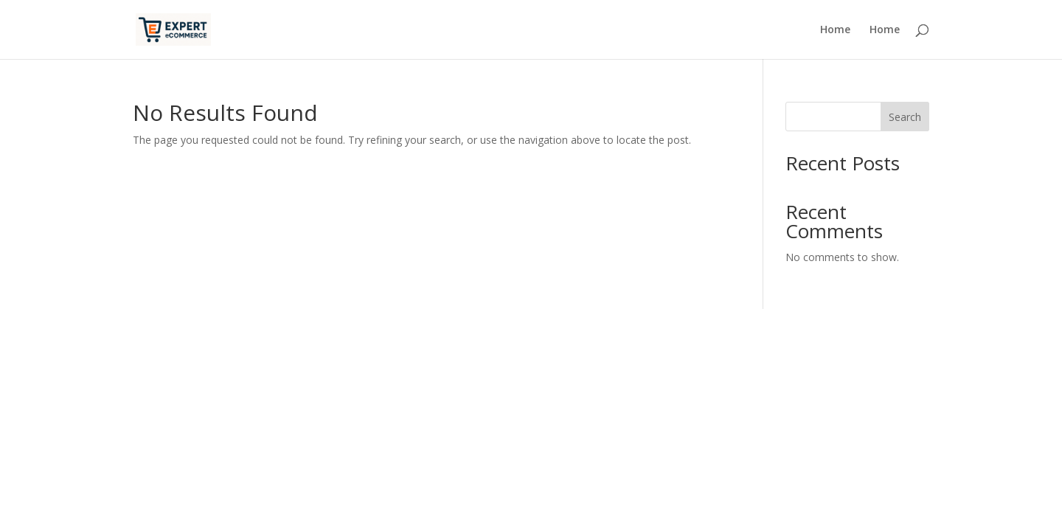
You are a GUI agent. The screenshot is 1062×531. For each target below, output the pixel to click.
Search (905, 117)
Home (835, 30)
